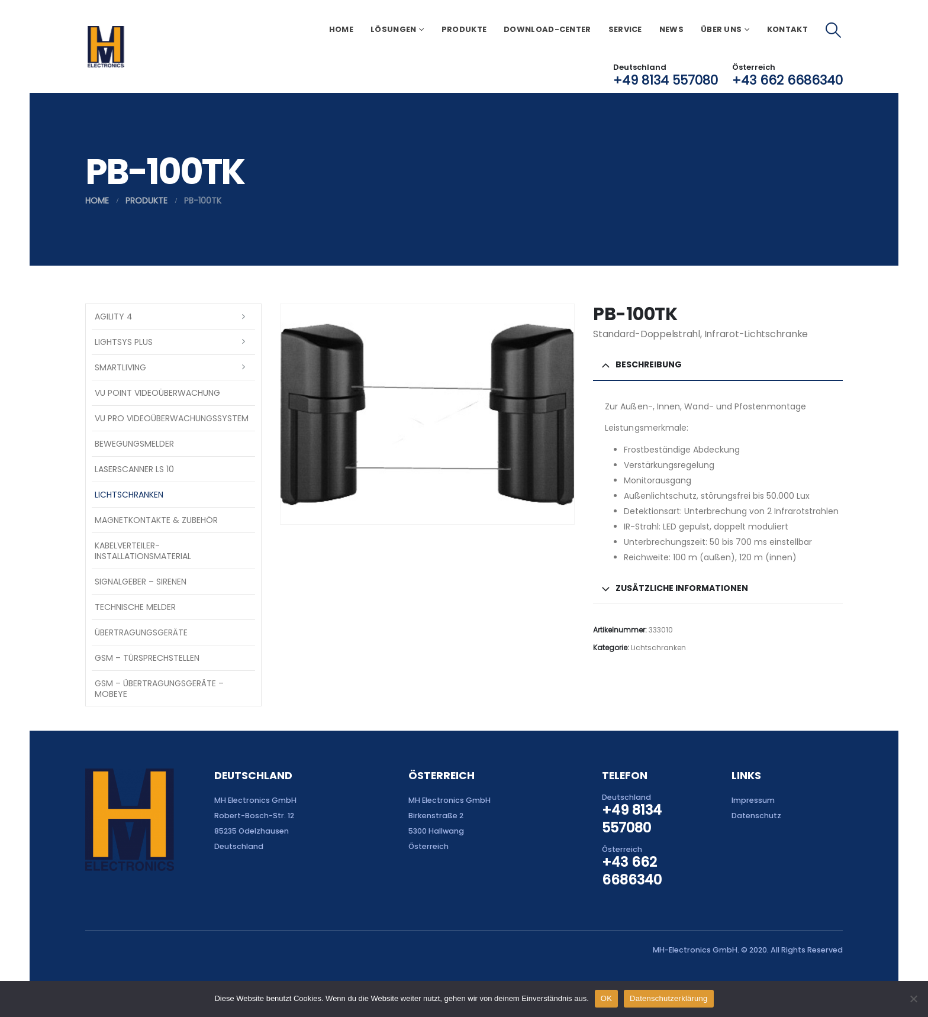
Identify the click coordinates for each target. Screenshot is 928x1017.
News (671, 29)
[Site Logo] (105, 46)
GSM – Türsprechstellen (147, 658)
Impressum (753, 800)
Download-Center (547, 29)
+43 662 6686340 (787, 80)
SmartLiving (120, 367)
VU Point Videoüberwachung (157, 393)
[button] (833, 30)
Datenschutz (756, 816)
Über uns (721, 29)
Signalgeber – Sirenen (140, 581)
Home (341, 29)
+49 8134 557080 (665, 80)
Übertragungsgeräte (141, 632)
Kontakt (787, 29)
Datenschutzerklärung (668, 998)
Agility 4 (114, 316)
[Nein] (913, 999)
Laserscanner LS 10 (134, 469)
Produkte (464, 29)
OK (606, 998)
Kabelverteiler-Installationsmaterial (143, 551)
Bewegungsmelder (134, 444)
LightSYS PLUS (124, 342)
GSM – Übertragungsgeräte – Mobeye (159, 688)
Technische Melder (135, 607)
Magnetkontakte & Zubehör (156, 520)
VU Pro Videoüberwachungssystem (172, 418)
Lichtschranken (658, 648)
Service (625, 29)
